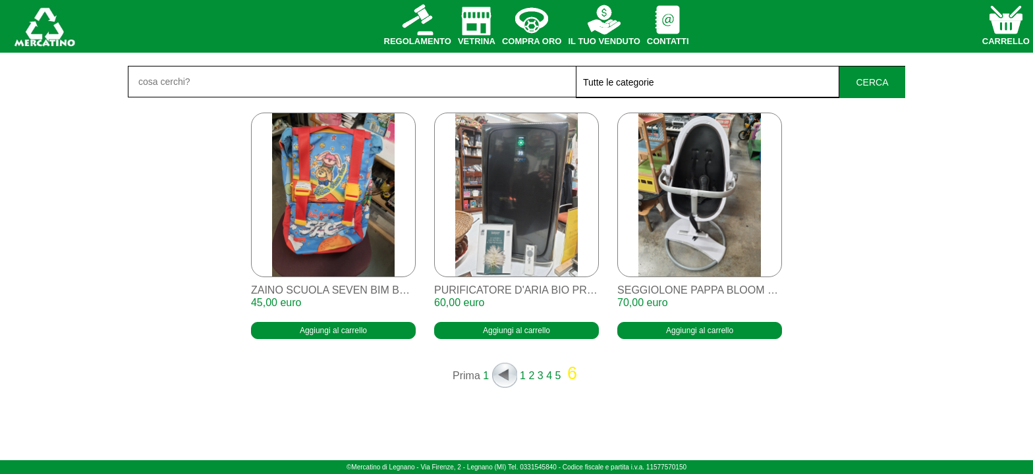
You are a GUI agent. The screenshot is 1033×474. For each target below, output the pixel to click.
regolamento (417, 41)
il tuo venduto (604, 41)
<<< (504, 375)
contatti (668, 41)
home (44, 26)
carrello (1006, 41)
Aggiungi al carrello (333, 330)
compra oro (532, 41)
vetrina (476, 41)
